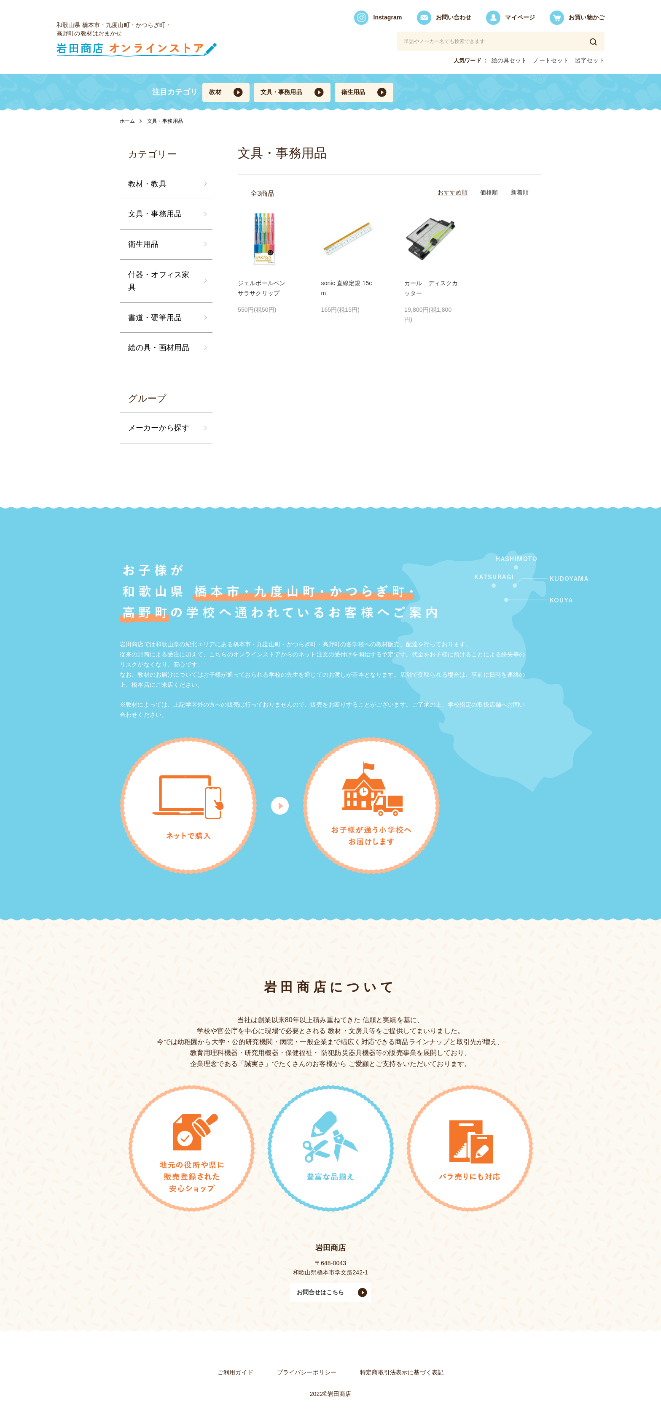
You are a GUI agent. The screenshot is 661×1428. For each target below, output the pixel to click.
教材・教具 (147, 184)
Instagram (378, 18)
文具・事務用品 (281, 92)
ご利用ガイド (235, 1372)
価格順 (489, 192)
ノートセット (551, 60)
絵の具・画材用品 (158, 347)
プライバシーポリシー (306, 1372)
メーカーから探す (158, 428)
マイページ (510, 18)
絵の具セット (509, 60)
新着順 (520, 192)
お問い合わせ (444, 18)
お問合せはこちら (320, 1292)
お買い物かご (577, 18)
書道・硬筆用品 (155, 317)
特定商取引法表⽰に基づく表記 (401, 1372)
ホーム (127, 121)
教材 (215, 92)
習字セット (590, 60)
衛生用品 (353, 92)
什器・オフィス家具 (158, 281)
